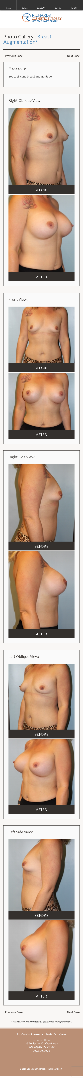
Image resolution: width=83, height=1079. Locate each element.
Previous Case (14, 56)
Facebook (24, 1061)
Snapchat (58, 1061)
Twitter (32, 1061)
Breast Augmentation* (27, 40)
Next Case (73, 56)
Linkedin (41, 1061)
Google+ (50, 1061)
